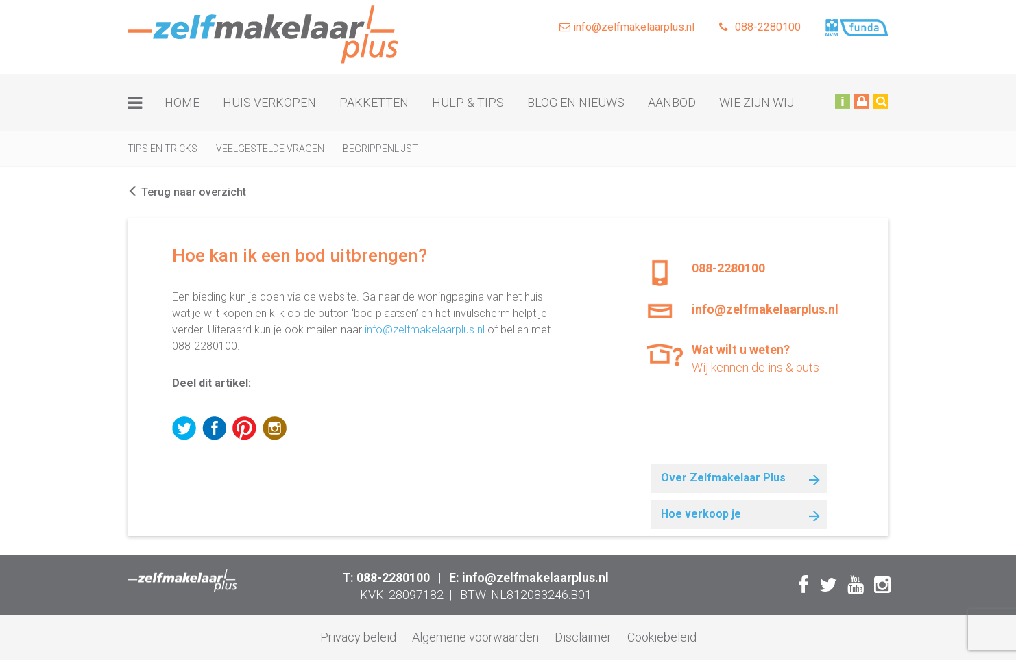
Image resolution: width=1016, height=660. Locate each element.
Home (182, 102)
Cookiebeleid (662, 637)
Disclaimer (583, 637)
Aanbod (672, 102)
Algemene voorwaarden (475, 637)
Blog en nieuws (576, 102)
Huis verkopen (269, 102)
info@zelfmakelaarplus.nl (626, 27)
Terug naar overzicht (187, 192)
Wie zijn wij (756, 102)
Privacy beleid (358, 637)
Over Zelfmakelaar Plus (723, 477)
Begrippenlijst (380, 148)
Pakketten (374, 102)
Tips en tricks (162, 148)
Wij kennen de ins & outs (761, 358)
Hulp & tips (468, 102)
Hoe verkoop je (701, 513)
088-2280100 (760, 27)
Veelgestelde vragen (270, 148)
